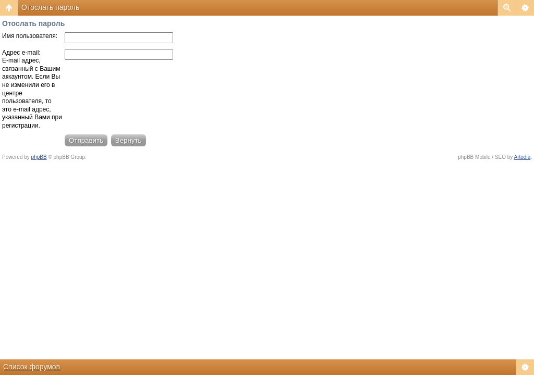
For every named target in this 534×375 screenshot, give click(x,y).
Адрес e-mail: (21, 52)
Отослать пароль (50, 7)
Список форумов (31, 366)
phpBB (39, 157)
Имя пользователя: (29, 36)
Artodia (522, 157)
